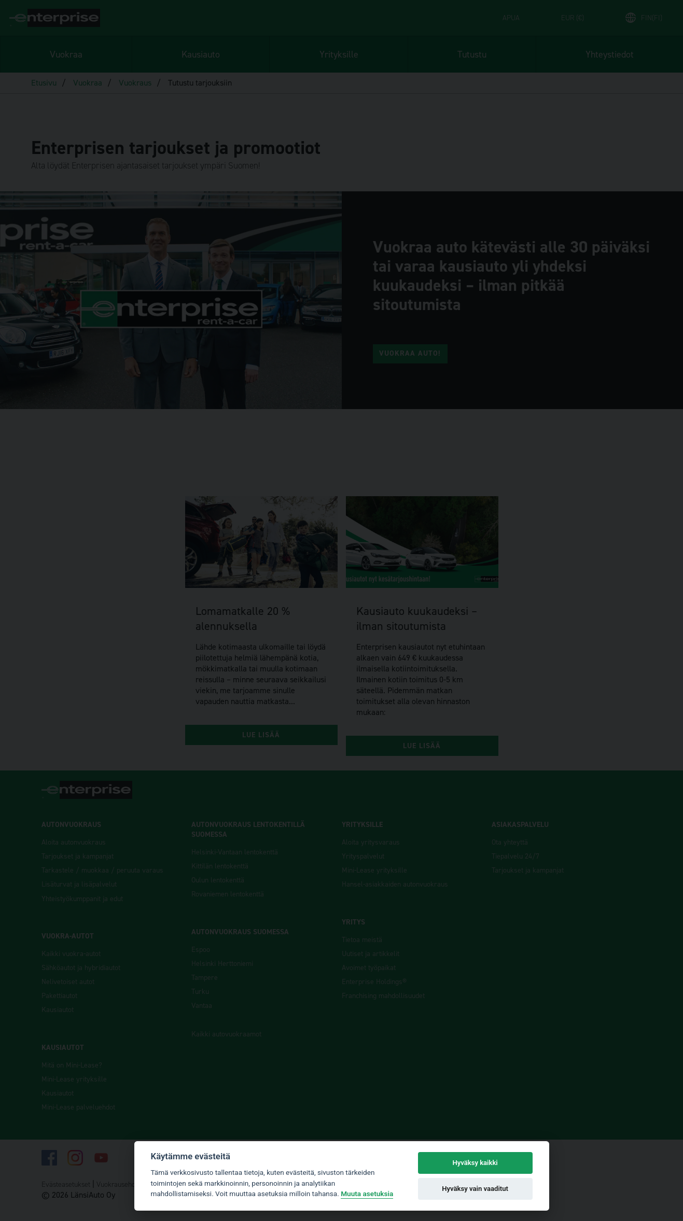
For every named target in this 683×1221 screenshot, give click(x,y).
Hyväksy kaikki (474, 1163)
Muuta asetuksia (367, 1193)
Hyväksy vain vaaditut (475, 1188)
